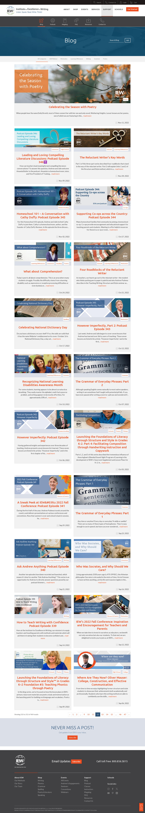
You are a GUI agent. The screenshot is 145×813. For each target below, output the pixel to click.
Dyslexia (66, 375)
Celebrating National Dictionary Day (43, 327)
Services (95, 9)
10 (88, 714)
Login (95, 810)
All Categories (42, 59)
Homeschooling (64, 207)
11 (93, 714)
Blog (41, 21)
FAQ (76, 21)
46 (120, 714)
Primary (125, 431)
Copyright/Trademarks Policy (65, 810)
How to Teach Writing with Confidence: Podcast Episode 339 (43, 624)
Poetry (105, 59)
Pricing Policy (40, 810)
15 (112, 714)
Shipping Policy (30, 810)
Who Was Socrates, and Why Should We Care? (102, 568)
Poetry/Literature (45, 792)
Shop (75, 9)
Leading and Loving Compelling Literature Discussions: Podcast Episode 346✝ (43, 158)
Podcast (52, 21)
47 (125, 714)
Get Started (132, 9)
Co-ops (125, 207)
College (125, 672)
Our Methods (19, 780)
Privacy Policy (19, 810)
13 (102, 714)
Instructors (88, 789)
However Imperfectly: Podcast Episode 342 (43, 439)
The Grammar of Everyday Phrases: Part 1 (102, 515)
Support (107, 9)
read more (87, 116)
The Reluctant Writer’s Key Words (102, 157)
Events (84, 9)
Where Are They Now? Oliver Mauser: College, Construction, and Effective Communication (102, 681)
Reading (59, 263)
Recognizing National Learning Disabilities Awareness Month (42, 383)
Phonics (41, 783)
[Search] (116, 40)
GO (127, 40)
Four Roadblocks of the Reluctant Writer (102, 271)
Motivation (64, 59)
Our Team (18, 786)
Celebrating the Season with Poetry (72, 106)
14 (107, 714)
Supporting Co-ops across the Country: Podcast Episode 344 (102, 215)
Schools (119, 9)
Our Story (18, 783)
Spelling (66, 319)
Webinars (64, 792)
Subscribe (72, 737)
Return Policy (50, 810)
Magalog (65, 21)
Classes (87, 786)
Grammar (97, 59)
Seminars (64, 786)
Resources (88, 21)
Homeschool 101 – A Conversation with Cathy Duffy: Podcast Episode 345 (43, 215)
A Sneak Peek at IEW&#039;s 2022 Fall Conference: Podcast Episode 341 (42, 504)
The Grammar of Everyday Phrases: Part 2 (102, 383)
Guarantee (80, 810)
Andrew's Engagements (70, 783)
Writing (88, 59)
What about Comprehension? (43, 271)
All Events (65, 780)
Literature (55, 149)
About (67, 9)
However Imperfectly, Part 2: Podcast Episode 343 (102, 327)
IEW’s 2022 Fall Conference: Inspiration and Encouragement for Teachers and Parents (102, 625)
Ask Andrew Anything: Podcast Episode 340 (43, 568)
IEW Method (53, 59)
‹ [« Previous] (69, 714)
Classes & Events (63, 496)
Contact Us (102, 21)
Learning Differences (77, 59)
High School (65, 149)
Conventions (66, 789)
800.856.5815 (120, 761)
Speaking (41, 795)
